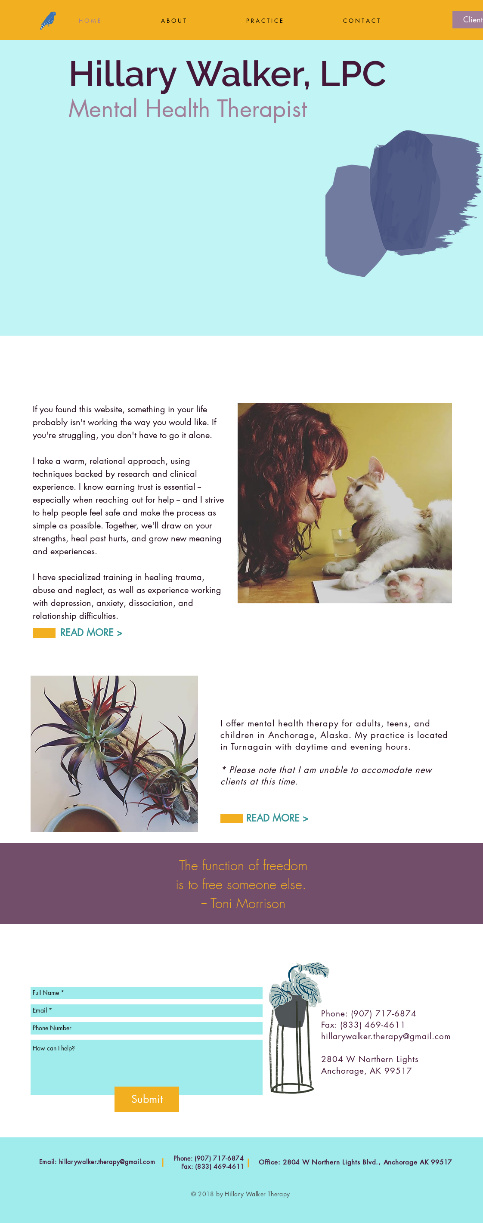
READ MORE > (91, 633)
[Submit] (147, 1099)
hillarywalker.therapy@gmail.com (386, 1036)
